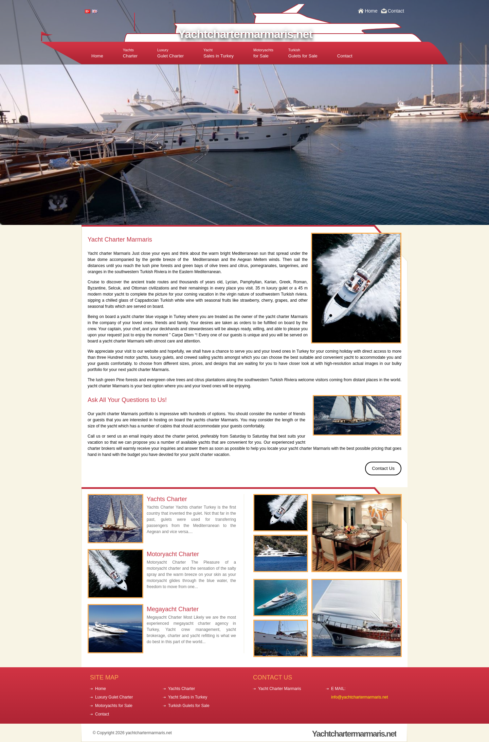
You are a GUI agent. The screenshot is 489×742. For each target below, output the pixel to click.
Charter (130, 53)
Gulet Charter (170, 53)
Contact (396, 11)
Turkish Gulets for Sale (189, 705)
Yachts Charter (167, 499)
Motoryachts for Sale (113, 705)
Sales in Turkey (218, 53)
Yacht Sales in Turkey (187, 697)
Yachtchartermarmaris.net (245, 34)
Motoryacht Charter (173, 554)
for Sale (263, 53)
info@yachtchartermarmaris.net (359, 697)
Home (371, 11)
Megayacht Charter (173, 609)
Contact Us (383, 468)
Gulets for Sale (303, 53)
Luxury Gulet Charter (114, 697)
